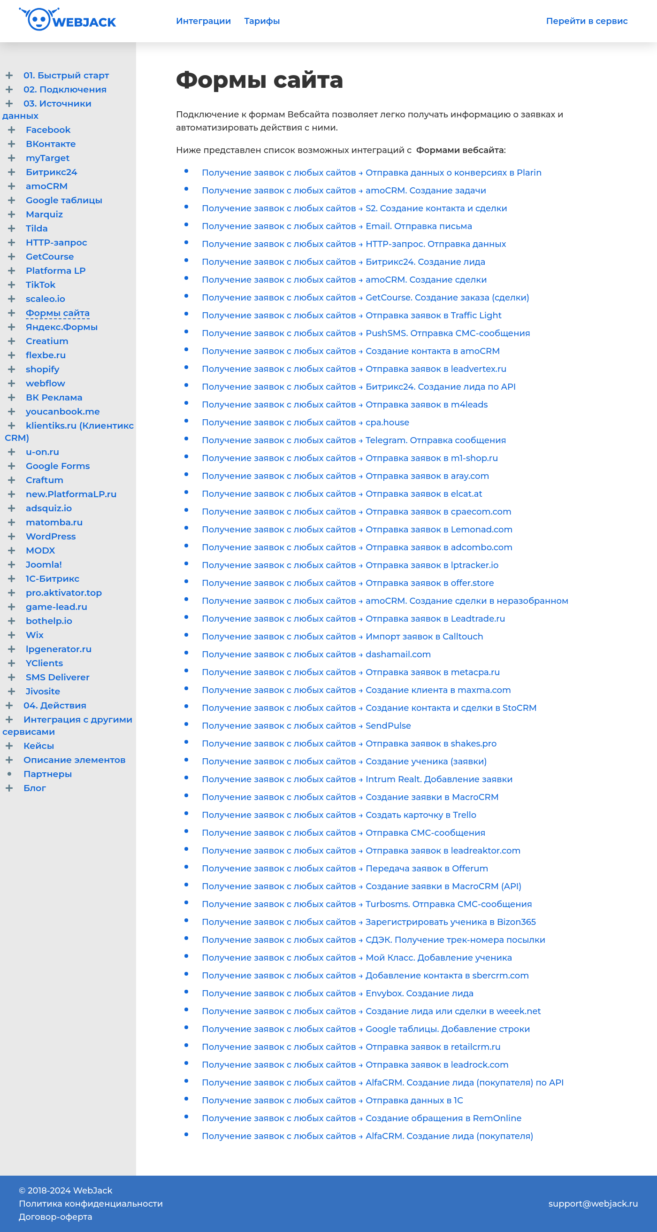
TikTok (40, 284)
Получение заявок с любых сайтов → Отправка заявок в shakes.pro (349, 744)
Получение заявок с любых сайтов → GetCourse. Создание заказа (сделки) (365, 298)
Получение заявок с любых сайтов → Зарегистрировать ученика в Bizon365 (369, 922)
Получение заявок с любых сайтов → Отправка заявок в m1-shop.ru (350, 458)
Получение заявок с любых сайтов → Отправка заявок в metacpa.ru (351, 672)
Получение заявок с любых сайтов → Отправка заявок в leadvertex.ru (354, 369)
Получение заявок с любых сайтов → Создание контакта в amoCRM (351, 351)
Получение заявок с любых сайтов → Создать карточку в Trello (339, 815)
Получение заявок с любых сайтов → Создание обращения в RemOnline (361, 1118)
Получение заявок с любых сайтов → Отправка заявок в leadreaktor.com (361, 851)
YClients (44, 663)
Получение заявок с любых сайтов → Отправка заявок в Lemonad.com (357, 529)
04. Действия (54, 705)
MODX (40, 550)
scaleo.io (45, 298)
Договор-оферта (55, 1217)
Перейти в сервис (587, 21)
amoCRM (47, 186)
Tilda (37, 228)
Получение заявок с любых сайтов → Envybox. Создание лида (338, 993)
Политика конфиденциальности (91, 1204)
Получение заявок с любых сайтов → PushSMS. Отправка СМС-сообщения (366, 333)
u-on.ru (42, 452)
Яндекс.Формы (62, 327)
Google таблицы (64, 200)
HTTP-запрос (56, 242)
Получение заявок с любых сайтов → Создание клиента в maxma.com (356, 690)
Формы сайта (58, 313)
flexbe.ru (46, 355)
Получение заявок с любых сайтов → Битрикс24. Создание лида (343, 262)
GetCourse (50, 256)
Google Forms (58, 466)
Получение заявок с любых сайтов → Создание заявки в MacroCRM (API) (361, 886)
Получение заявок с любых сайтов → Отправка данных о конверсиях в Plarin (372, 173)
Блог (34, 788)
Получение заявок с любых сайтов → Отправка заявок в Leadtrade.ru (353, 619)
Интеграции (203, 21)
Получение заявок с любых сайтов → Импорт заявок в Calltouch (342, 636)
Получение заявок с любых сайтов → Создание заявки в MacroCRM (350, 797)
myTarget (47, 158)
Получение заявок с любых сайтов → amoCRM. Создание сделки (344, 280)
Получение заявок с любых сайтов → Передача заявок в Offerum (345, 868)
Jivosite (43, 691)
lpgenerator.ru (59, 649)
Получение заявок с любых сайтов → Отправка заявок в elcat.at (342, 494)
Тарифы (262, 21)
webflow (45, 383)
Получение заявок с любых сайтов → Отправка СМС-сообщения (344, 833)
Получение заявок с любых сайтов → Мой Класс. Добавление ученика (357, 958)
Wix (35, 635)
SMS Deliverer (58, 677)
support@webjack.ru (593, 1204)
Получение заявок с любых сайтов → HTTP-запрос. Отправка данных (354, 244)
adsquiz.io (49, 508)
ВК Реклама (54, 397)
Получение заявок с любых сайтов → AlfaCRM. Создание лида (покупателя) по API (383, 1083)
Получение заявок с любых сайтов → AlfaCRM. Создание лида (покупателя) (368, 1136)
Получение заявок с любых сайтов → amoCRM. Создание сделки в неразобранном (385, 601)
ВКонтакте (51, 144)
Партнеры (47, 774)
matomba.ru (54, 522)
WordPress (51, 536)
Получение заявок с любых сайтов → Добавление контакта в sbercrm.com (365, 975)
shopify (43, 369)
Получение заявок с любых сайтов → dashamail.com (316, 654)
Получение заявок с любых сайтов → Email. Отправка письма (337, 226)
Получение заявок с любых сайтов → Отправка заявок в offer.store (348, 583)
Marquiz (44, 214)
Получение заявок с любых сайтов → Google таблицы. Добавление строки (366, 1029)
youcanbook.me (63, 411)
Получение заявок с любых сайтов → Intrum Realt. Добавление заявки (357, 779)
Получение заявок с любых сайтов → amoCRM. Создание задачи (344, 190)
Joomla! (44, 564)
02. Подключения (65, 89)
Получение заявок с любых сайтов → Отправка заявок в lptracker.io (350, 565)
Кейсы (38, 745)
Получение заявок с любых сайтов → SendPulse (306, 726)
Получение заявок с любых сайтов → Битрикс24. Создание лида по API (359, 387)
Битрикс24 (51, 172)
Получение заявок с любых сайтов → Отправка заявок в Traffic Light (352, 315)
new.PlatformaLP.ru (71, 494)
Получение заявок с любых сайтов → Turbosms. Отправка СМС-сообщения (367, 904)
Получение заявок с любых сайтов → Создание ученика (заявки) (344, 761)
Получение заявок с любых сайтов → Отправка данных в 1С (332, 1100)
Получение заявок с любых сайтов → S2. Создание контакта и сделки (354, 208)
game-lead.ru (56, 606)
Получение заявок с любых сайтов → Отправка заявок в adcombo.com (357, 547)
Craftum (44, 480)
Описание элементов (74, 760)
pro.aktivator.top (64, 592)
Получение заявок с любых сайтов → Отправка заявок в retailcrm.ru (351, 1047)
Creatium (47, 341)
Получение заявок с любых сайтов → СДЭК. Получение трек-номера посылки (373, 940)
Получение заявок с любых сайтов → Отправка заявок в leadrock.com (355, 1065)
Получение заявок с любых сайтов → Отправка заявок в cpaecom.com (357, 512)
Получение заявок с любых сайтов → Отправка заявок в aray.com (345, 476)
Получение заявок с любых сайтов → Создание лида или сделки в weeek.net (371, 1011)
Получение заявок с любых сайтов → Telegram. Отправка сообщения (354, 440)
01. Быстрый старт (66, 75)
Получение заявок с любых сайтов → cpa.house (305, 422)
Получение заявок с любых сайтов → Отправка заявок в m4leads (345, 405)
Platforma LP (56, 270)
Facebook (48, 129)
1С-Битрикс (52, 578)
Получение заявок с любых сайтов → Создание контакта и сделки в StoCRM (369, 708)
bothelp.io (49, 621)
